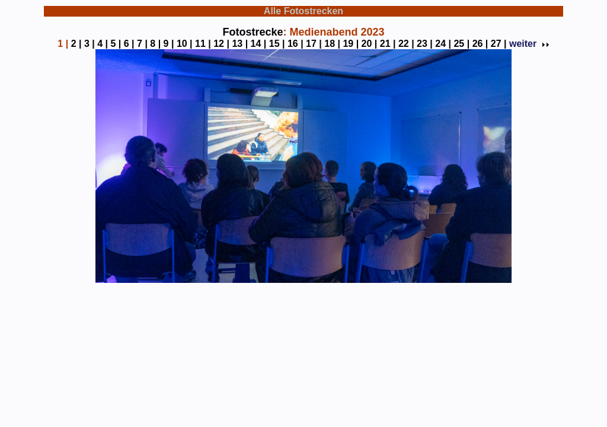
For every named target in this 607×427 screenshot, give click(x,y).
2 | (76, 44)
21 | (388, 44)
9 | (169, 44)
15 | (277, 44)
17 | (314, 44)
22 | (406, 44)
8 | (155, 44)
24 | (443, 44)
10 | (185, 44)
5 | (115, 44)
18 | (332, 44)
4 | (102, 44)
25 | (461, 44)
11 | (203, 44)
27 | (499, 44)
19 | (351, 44)
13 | (240, 44)
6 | (129, 44)
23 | (425, 44)
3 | (89, 44)
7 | (142, 44)
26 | (480, 44)
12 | (221, 44)
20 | (370, 44)
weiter (528, 44)
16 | (295, 44)
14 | (259, 44)
